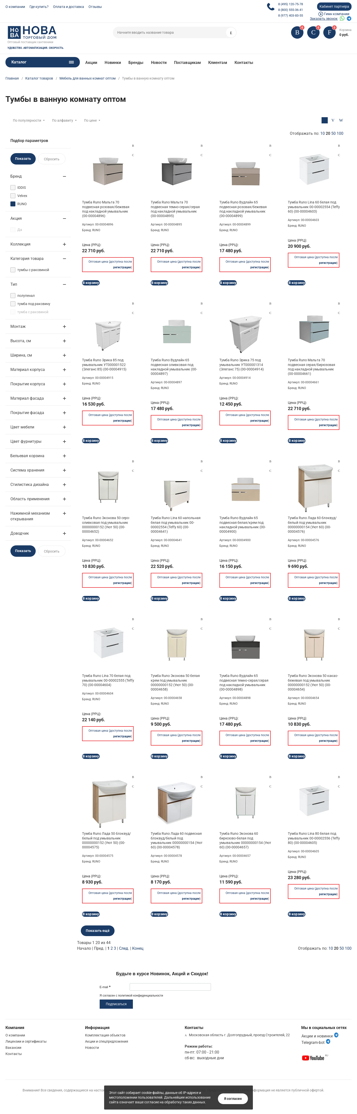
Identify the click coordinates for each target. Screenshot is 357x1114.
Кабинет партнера (334, 6)
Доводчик (19, 533)
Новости (159, 62)
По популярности (27, 120)
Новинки (113, 62)
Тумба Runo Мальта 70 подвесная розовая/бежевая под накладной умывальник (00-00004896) (105, 209)
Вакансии (13, 1048)
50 (333, 133)
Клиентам (217, 62)
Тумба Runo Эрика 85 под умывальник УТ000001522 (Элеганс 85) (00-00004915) (104, 364)
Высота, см (20, 340)
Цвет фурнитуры (25, 441)
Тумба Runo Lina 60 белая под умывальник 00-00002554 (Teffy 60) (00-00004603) (314, 206)
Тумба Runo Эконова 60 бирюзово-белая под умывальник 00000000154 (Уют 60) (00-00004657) (245, 840)
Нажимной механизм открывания (30, 516)
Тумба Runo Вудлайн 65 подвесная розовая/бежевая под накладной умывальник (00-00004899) (243, 209)
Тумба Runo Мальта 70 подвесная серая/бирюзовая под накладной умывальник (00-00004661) (311, 367)
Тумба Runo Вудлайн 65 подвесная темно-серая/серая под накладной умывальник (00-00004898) (243, 682)
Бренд (16, 176)
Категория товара (27, 258)
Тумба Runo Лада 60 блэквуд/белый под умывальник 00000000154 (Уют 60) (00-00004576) (312, 524)
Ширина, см (21, 355)
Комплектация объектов (105, 1035)
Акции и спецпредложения (106, 1041)
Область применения (30, 499)
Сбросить (52, 159)
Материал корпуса (27, 369)
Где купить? (39, 7)
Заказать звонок (324, 19)
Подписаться (116, 1004)
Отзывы (95, 7)
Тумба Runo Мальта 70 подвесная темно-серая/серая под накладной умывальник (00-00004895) (175, 209)
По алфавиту (62, 120)
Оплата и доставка (68, 7)
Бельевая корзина (27, 455)
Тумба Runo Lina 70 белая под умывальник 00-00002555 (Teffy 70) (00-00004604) (108, 680)
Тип (13, 284)
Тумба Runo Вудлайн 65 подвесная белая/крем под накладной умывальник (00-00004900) (242, 524)
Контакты (244, 62)
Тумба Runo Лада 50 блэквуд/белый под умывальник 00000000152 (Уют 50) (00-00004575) (106, 840)
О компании (15, 7)
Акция (16, 218)
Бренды (135, 62)
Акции (91, 62)
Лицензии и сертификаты (26, 1041)
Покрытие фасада (27, 412)
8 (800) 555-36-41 (290, 10)
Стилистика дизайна (29, 484)
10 (322, 133)
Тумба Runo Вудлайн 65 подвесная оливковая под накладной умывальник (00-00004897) (174, 367)
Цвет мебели (22, 427)
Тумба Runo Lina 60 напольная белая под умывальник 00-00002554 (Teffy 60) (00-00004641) (176, 524)
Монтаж (18, 326)
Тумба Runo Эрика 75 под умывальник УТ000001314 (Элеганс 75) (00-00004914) (241, 364)
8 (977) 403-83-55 (290, 15)
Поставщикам (187, 62)
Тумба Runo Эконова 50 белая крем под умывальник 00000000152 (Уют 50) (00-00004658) (175, 682)
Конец (137, 948)
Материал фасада (27, 398)
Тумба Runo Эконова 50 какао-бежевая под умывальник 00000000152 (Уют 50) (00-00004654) (313, 682)
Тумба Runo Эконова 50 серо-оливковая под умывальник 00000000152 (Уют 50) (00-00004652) (106, 524)
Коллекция (20, 244)
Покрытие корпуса (27, 384)
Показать (23, 159)
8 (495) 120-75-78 (290, 4)
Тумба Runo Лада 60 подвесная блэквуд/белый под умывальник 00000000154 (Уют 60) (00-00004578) (177, 840)
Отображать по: (316, 133)
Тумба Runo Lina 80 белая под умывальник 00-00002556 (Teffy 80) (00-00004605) (314, 838)
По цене (90, 120)
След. (124, 948)
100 (340, 133)
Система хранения (27, 470)
